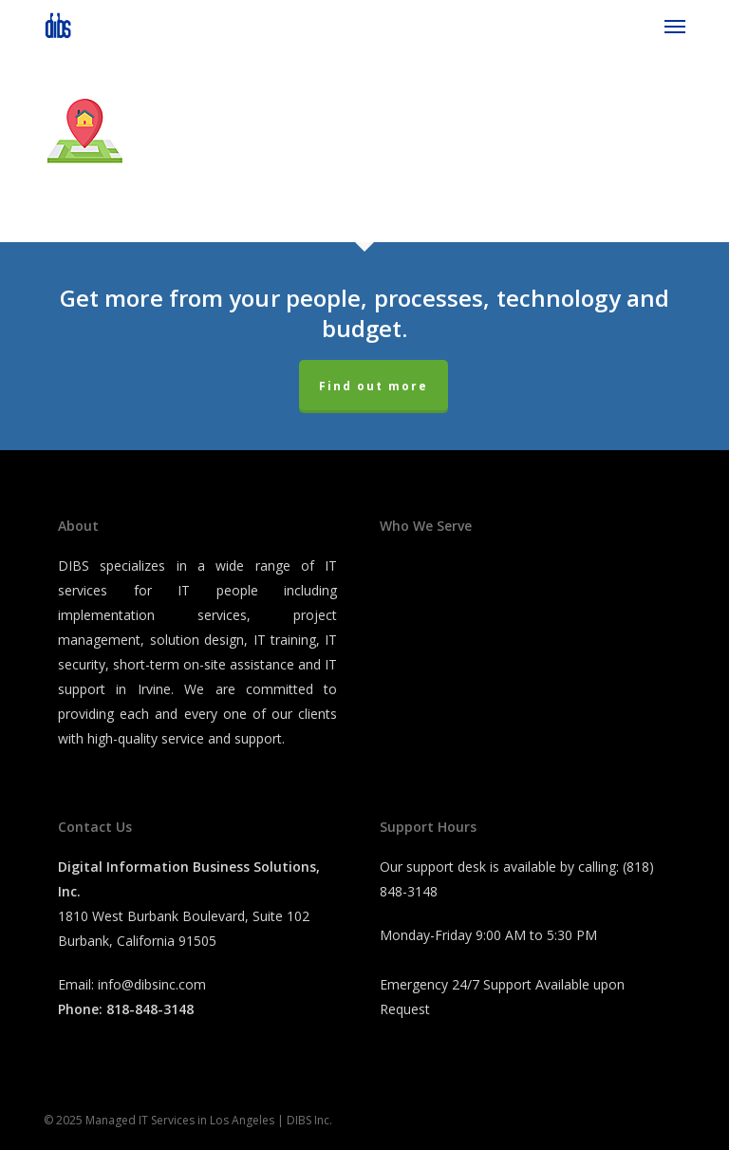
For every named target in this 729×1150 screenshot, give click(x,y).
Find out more (373, 386)
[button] (674, 25)
